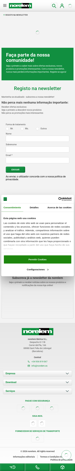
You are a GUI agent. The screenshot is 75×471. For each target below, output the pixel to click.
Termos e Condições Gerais (53, 457)
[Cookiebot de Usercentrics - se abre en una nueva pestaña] (58, 199)
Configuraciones (37, 269)
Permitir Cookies (37, 259)
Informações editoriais (24, 457)
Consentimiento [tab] (12, 207)
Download (11, 382)
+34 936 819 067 (37, 361)
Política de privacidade (61, 460)
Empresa (10, 373)
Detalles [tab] (34, 207)
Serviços (10, 391)
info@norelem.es (37, 366)
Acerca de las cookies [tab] (59, 207)
